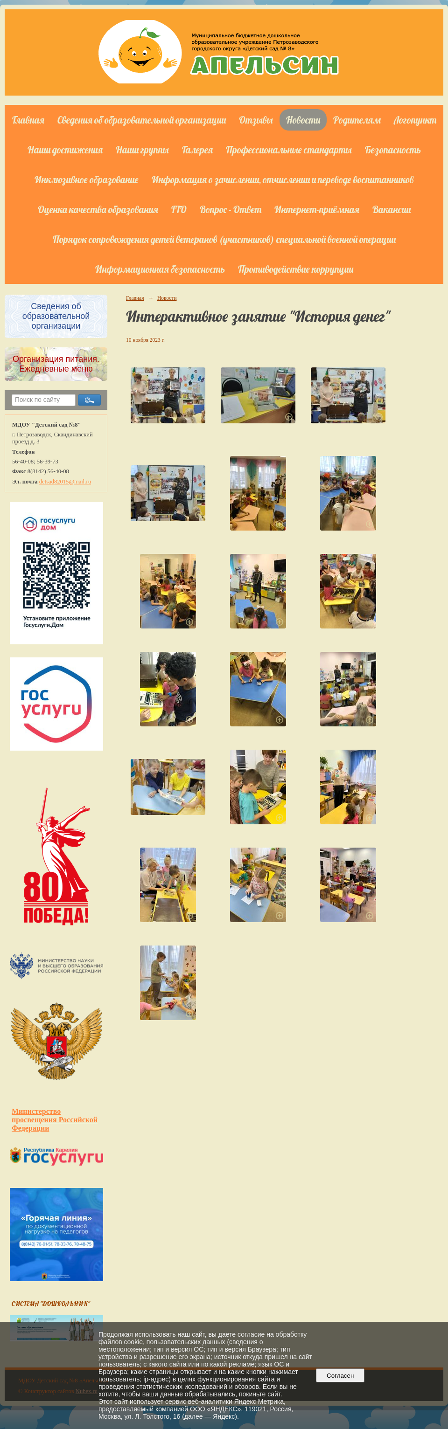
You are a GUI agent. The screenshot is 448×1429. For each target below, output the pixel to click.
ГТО (179, 209)
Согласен (340, 1375)
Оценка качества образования (98, 209)
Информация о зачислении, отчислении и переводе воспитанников (282, 179)
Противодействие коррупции (295, 269)
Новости (303, 120)
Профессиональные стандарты (289, 150)
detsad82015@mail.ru (65, 481)
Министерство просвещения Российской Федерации (55, 1119)
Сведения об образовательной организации (141, 120)
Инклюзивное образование (87, 179)
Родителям (357, 120)
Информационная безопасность (160, 269)
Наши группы (142, 150)
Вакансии (391, 209)
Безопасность (393, 150)
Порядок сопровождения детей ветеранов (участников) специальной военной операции (224, 239)
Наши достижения (65, 150)
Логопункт (415, 120)
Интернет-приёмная (316, 209)
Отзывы (256, 120)
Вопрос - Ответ (230, 209)
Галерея (197, 150)
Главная (28, 120)
